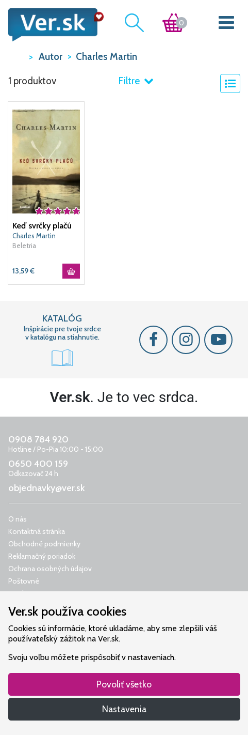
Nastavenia (124, 708)
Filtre (136, 81)
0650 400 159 (38, 463)
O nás (17, 519)
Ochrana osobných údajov (50, 568)
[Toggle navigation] (226, 25)
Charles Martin (34, 236)
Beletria (24, 245)
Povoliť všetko (124, 684)
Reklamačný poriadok (41, 556)
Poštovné (23, 581)
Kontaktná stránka (36, 531)
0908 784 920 (38, 439)
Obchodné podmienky (44, 543)
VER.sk (16, 56)
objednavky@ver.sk (46, 488)
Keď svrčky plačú (42, 226)
